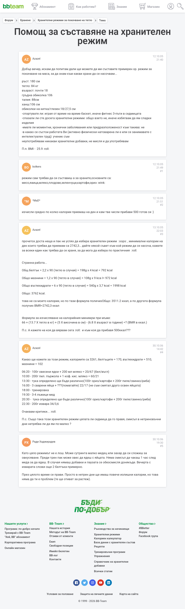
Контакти (55, 559)
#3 (161, 234)
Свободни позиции (61, 545)
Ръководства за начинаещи (111, 528)
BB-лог (53, 555)
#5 (161, 446)
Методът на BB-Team (62, 531)
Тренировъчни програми (109, 551)
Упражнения (102, 555)
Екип (52, 541)
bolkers (37, 166)
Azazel (36, 58)
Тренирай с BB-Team (18, 532)
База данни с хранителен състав (114, 542)
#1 (161, 171)
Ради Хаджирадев (44, 441)
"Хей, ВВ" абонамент (17, 536)
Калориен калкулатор (108, 538)
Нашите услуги (15, 523)
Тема (102, 20)
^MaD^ (36, 200)
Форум (9, 20)
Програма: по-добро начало (22, 528)
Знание (99, 523)
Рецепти (99, 546)
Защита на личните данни (96, 593)
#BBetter (144, 527)
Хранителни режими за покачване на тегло (65, 20)
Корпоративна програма (20, 542)
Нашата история (59, 527)
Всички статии (103, 571)
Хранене (25, 20)
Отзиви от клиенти (61, 535)
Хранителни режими (107, 534)
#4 (161, 352)
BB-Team (55, 523)
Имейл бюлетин (59, 551)
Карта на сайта (128, 593)
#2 (161, 204)
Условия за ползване (60, 593)
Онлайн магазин (15, 547)
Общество (146, 523)
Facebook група (148, 535)
